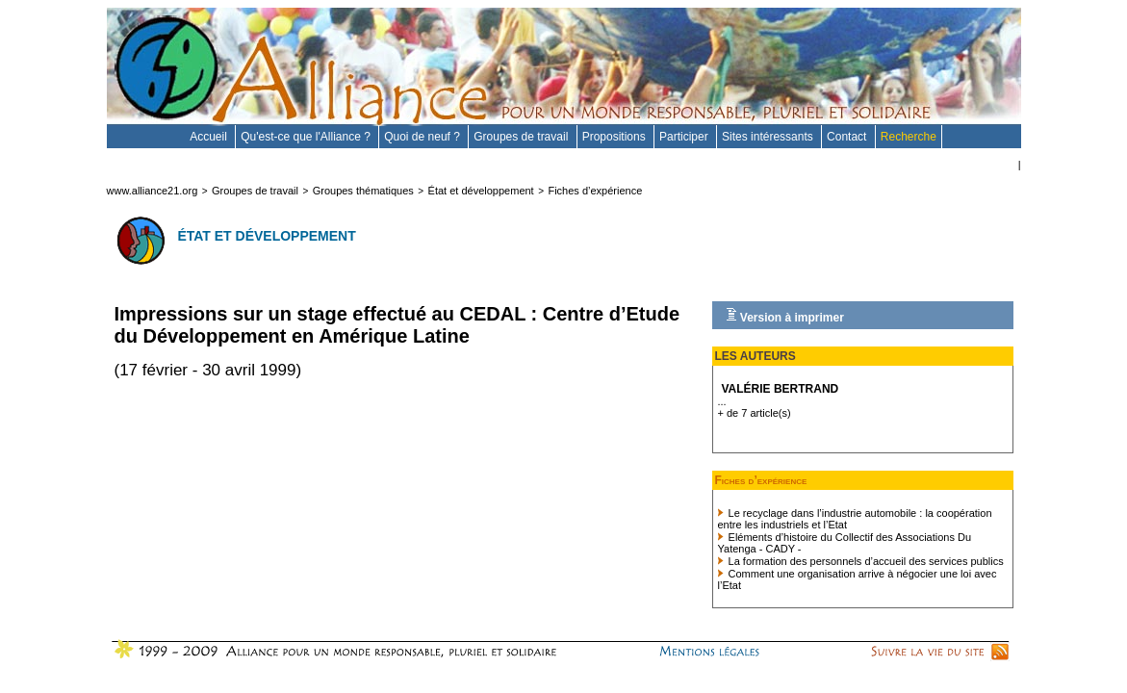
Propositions (615, 136)
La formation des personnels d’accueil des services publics (861, 561)
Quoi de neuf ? (423, 136)
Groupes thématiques (363, 190)
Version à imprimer (785, 315)
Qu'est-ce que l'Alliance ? (307, 136)
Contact (848, 136)
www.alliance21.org (152, 190)
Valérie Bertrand (780, 389)
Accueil (210, 136)
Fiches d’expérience (595, 190)
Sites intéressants (769, 136)
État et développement (481, 190)
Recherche (908, 136)
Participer (685, 136)
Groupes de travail (522, 136)
